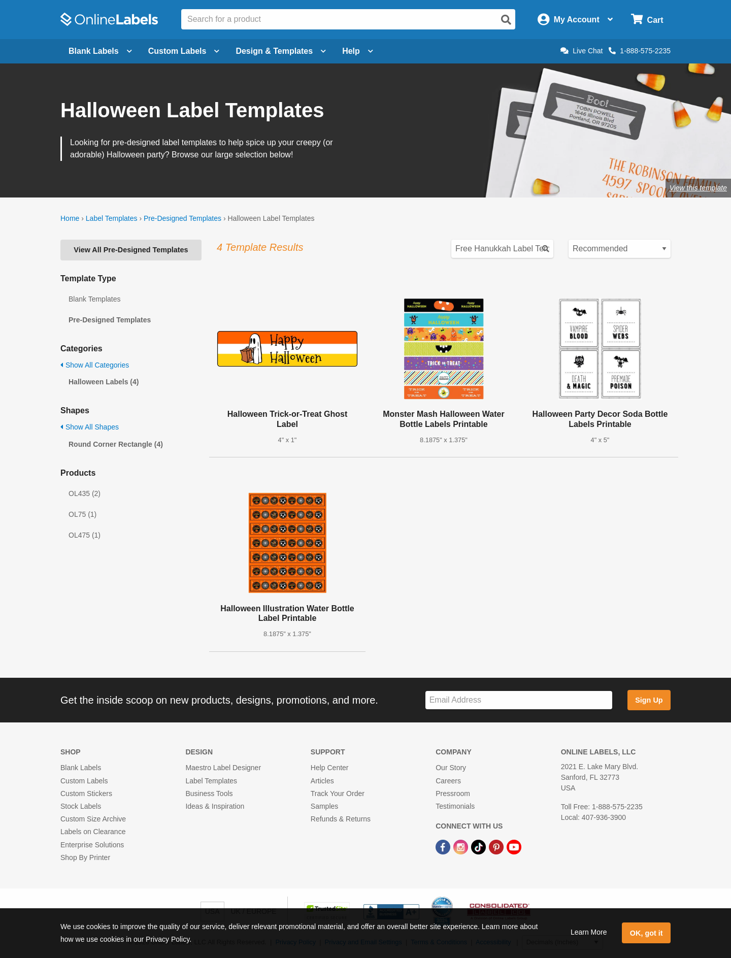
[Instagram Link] (461, 846)
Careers (448, 781)
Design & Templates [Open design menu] (281, 51)
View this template (698, 188)
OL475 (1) (85, 535)
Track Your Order (337, 793)
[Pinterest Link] (497, 846)
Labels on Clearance (92, 832)
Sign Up (648, 700)
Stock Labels (80, 806)
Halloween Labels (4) (104, 382)
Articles (322, 781)
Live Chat (581, 50)
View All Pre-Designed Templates (131, 250)
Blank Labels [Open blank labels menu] (100, 51)
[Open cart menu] (647, 19)
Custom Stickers (86, 793)
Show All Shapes (89, 427)
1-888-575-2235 (640, 51)
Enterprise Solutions (92, 845)
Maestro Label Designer (223, 768)
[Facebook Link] (444, 846)
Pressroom (453, 793)
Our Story (451, 768)
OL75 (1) (82, 514)
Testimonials (455, 806)
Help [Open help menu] (357, 51)
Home (69, 218)
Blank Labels (80, 768)
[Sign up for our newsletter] (518, 700)
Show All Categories (94, 365)
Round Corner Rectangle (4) (116, 444)
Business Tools (208, 793)
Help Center (330, 768)
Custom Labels (84, 781)
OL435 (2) (85, 493)
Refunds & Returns (341, 819)
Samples (324, 806)
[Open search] (506, 20)
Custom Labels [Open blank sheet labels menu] (184, 51)
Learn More (589, 932)
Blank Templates (94, 299)
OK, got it (646, 933)
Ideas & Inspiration (214, 806)
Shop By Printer (85, 857)
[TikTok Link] (479, 846)
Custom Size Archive (93, 819)
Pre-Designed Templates (182, 218)
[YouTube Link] (514, 846)
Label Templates (112, 218)
